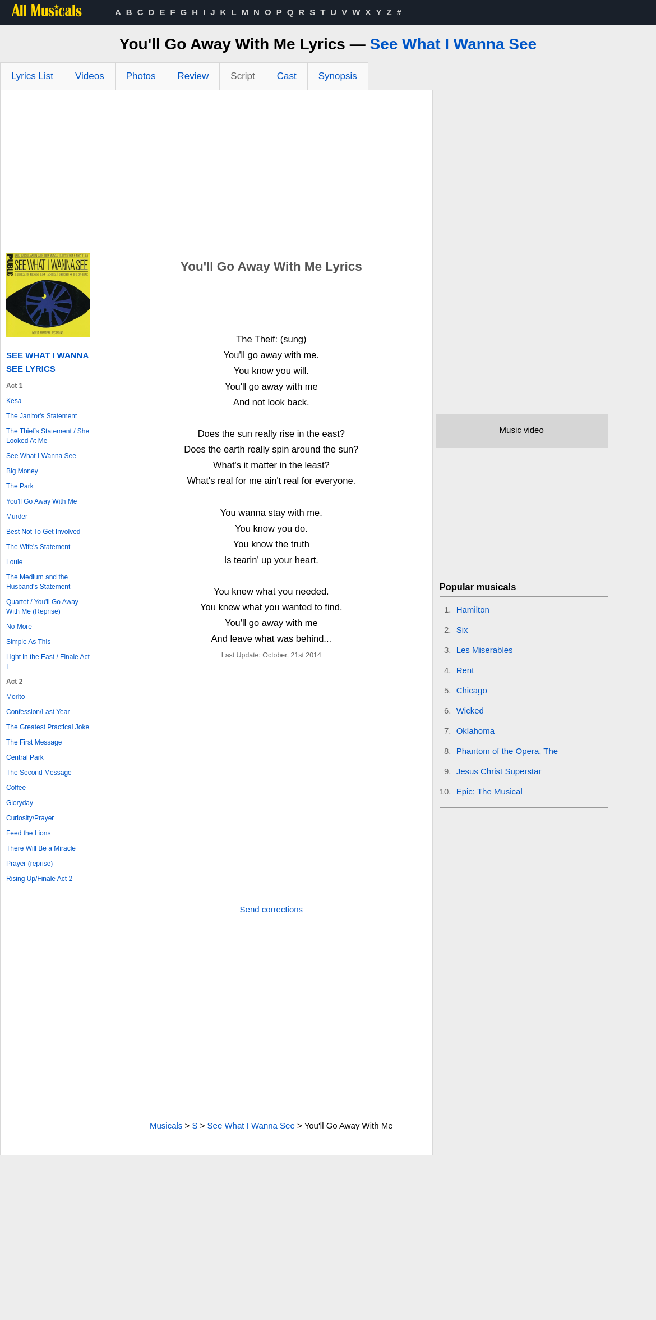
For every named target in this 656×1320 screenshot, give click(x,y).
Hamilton (472, 609)
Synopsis (337, 76)
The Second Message (39, 773)
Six (462, 629)
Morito (15, 697)
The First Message (34, 742)
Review (193, 76)
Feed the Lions (28, 833)
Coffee (16, 788)
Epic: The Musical (489, 791)
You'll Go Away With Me (41, 501)
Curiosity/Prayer (30, 818)
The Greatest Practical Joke (47, 727)
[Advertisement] (216, 174)
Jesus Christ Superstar (499, 771)
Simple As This (28, 642)
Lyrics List (32, 76)
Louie (14, 562)
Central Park (25, 757)
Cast (287, 76)
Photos (141, 76)
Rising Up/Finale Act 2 (39, 879)
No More (19, 627)
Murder (16, 516)
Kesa (13, 401)
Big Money (22, 471)
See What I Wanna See (453, 44)
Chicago (471, 690)
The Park (20, 486)
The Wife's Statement (38, 547)
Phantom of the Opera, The (507, 751)
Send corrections (271, 909)
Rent (465, 670)
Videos (89, 76)
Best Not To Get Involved (43, 532)
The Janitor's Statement (41, 416)
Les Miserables (484, 650)
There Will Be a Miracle (41, 848)
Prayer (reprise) (29, 863)
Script (242, 76)
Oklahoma (475, 731)
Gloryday (19, 803)
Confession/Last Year (38, 712)
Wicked (470, 710)
